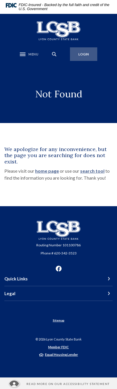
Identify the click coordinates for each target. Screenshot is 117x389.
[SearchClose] (54, 54)
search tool (92, 171)
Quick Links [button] (16, 278)
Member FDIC (58, 347)
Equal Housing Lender (61, 354)
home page (47, 171)
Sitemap (58, 320)
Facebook (59, 268)
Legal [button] (9, 293)
